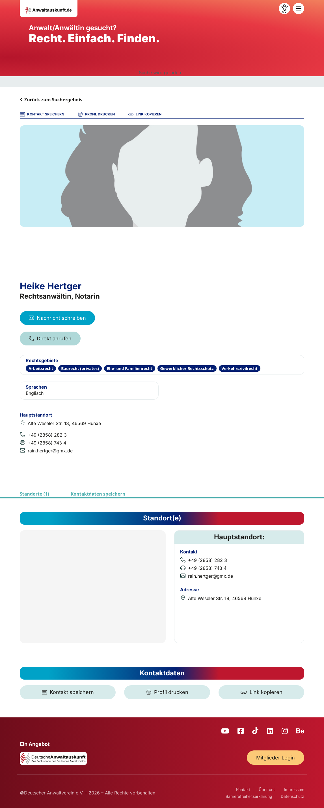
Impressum (294, 789)
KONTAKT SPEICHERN (42, 114)
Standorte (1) (34, 494)
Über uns (267, 789)
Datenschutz (292, 796)
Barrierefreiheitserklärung (249, 796)
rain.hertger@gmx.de (50, 451)
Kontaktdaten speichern (98, 494)
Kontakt (243, 789)
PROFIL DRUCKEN (96, 114)
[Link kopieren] (261, 692)
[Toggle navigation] (298, 8)
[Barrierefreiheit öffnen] (284, 8)
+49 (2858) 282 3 (47, 435)
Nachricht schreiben (57, 318)
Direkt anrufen (50, 338)
